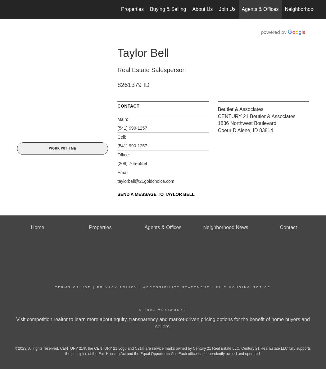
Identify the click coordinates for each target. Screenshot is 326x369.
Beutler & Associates (241, 109)
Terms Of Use (73, 287)
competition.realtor (47, 319)
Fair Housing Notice (243, 287)
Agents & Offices (260, 9)
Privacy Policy (117, 287)
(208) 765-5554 (132, 163)
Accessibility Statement (176, 287)
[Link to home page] (15, 9)
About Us (202, 9)
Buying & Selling (168, 9)
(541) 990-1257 (132, 128)
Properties (132, 9)
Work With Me (62, 148)
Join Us (227, 9)
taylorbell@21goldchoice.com (145, 181)
